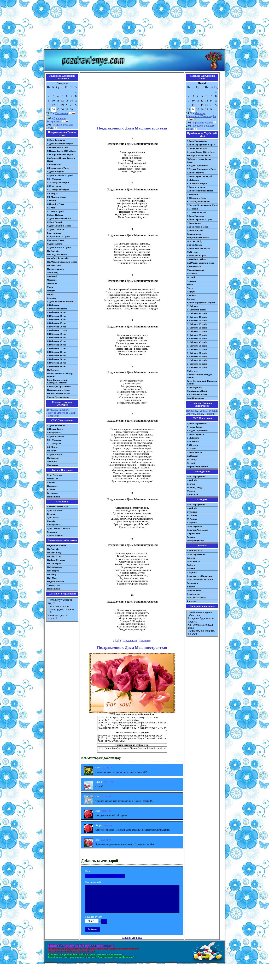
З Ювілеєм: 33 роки (197, 331)
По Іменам (192, 371)
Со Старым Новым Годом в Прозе (61, 159)
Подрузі (191, 291)
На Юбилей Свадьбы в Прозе (62, 261)
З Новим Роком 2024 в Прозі (201, 152)
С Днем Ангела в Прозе (59, 247)
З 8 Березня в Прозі (196, 198)
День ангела (53, 517)
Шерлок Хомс (194, 533)
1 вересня (191, 601)
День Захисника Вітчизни (200, 579)
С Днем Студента (55, 171)
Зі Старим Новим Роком (199, 155)
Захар (72, 412)
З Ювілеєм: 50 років (197, 345)
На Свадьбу (53, 251)
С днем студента (55, 535)
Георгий (51, 412)
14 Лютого (192, 515)
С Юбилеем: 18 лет (56, 316)
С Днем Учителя (55, 229)
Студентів (192, 512)
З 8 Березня (192, 194)
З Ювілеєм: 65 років (197, 356)
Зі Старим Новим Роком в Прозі (200, 160)
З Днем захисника (196, 187)
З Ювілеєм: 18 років (197, 317)
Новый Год (52, 478)
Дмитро (190, 413)
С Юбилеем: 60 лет (56, 352)
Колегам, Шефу (194, 241)
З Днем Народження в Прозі (201, 144)
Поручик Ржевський (197, 530)
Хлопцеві (191, 295)
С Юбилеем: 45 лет (56, 341)
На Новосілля (194, 266)
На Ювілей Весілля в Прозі (200, 263)
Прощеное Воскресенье (56, 120)
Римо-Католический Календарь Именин (57, 381)
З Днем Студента (195, 172)
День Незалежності (196, 597)
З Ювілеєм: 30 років (197, 327)
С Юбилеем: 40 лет (56, 337)
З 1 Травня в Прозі (196, 212)
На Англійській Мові (197, 394)
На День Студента (56, 560)
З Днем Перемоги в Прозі (199, 219)
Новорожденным (55, 269)
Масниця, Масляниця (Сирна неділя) (201, 115)
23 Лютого (192, 519)
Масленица (61, 113)
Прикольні (192, 494)
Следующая (130, 640)
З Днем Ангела (194, 244)
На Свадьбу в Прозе (57, 254)
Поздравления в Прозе (58, 390)
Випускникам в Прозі (198, 237)
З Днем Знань (194, 223)
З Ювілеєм (192, 306)
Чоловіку (191, 281)
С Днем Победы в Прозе (59, 218)
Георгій (213, 410)
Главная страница (132, 937)
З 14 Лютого (193, 180)
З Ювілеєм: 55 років (197, 349)
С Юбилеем (53, 305)
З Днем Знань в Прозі (197, 226)
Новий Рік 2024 (194, 550)
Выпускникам (54, 233)
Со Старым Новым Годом (60, 154)
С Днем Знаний (54, 222)
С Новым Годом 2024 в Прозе (61, 151)
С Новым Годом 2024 (57, 147)
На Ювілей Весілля (197, 259)
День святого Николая (58, 528)
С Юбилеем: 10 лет (56, 312)
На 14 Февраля (54, 563)
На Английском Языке (58, 393)
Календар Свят (194, 387)
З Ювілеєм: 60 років (197, 353)
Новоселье (52, 486)
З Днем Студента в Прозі (199, 176)
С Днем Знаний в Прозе (59, 225)
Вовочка (191, 537)
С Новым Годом (55, 429)
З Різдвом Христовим (197, 165)
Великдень (192, 583)
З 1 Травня (192, 208)
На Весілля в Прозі (196, 255)
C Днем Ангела (54, 454)
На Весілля (192, 252)
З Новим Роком (194, 427)
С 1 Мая (51, 207)
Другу (50, 287)
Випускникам (194, 234)
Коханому (192, 273)
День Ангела (193, 561)
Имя (87, 871)
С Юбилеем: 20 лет (56, 319)
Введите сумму (93, 916)
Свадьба (51, 482)
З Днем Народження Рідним (201, 302)
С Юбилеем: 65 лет (56, 355)
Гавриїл (203, 410)
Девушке (51, 298)
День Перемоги (194, 526)
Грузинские (53, 493)
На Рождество (54, 556)
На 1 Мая (51, 578)
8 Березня (192, 522)
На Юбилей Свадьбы (57, 258)
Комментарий (93, 882)
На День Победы (55, 581)
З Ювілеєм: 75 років (197, 363)
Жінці (190, 284)
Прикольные (53, 496)
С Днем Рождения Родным (60, 301)
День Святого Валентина (199, 576)
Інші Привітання (195, 398)
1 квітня (191, 586)
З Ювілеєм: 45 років (197, 342)
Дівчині (191, 299)
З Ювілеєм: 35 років (197, 335)
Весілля (191, 484)
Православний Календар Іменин (199, 376)
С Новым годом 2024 (57, 506)
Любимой (52, 276)
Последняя (145, 640)
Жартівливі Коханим (197, 466)
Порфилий (52, 415)
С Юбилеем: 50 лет (56, 344)
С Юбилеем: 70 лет (56, 359)
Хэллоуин (52, 532)
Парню (50, 294)
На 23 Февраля (54, 567)
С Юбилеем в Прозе (57, 308)
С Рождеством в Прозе (58, 168)
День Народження (196, 476)
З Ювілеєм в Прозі (196, 309)
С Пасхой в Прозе (56, 204)
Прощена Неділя (203, 122)
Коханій (191, 277)
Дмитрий (62, 412)
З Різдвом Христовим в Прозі (201, 169)
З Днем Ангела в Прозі (198, 248)
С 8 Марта (52, 193)
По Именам (53, 370)
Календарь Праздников (59, 386)
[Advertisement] (134, 25)
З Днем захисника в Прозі (200, 190)
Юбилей (51, 489)
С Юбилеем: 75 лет (56, 362)
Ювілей (191, 491)
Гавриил (63, 409)
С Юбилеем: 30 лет (56, 326)
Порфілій (209, 413)
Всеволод (51, 409)
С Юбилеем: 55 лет (56, 348)
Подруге (51, 290)
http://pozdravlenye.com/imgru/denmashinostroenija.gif (132, 749)
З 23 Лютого (193, 441)
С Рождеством (54, 164)
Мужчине (52, 280)
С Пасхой (51, 200)
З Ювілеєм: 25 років (197, 324)
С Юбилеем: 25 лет (56, 323)
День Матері (193, 594)
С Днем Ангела (54, 243)
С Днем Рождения (56, 140)
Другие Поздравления (58, 397)
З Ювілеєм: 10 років (197, 313)
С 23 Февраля (54, 186)
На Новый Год (54, 552)
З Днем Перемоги (195, 216)
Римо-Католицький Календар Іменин (202, 382)
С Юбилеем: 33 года (57, 330)
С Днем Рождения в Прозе (60, 143)
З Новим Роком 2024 (197, 148)
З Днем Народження (197, 141)
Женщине (52, 283)
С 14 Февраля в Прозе (58, 182)
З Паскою (191, 448)
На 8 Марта (53, 570)
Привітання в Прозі (197, 391)
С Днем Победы (55, 215)
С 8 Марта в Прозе (56, 197)
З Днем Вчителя (195, 230)
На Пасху (51, 450)
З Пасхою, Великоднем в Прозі (202, 205)
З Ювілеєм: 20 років (197, 320)
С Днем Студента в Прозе (60, 175)
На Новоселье (54, 265)
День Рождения (54, 475)
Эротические (53, 585)
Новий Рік (192, 480)
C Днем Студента (55, 436)
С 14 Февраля (54, 179)
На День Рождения (56, 545)
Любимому (52, 272)
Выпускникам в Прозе (58, 236)
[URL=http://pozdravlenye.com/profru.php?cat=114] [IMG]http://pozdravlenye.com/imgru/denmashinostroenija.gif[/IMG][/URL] (132, 739)
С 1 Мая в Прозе (55, 211)
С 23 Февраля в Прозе (58, 189)
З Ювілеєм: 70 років (197, 360)
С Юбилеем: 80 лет (56, 366)
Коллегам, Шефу (55, 240)
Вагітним (191, 568)
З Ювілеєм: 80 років (197, 367)
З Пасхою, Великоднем (198, 201)
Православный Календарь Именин (60, 375)
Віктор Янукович (195, 540)
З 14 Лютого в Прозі (197, 183)
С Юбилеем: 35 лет (56, 334)
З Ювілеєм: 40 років (197, 338)
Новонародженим (195, 270)
